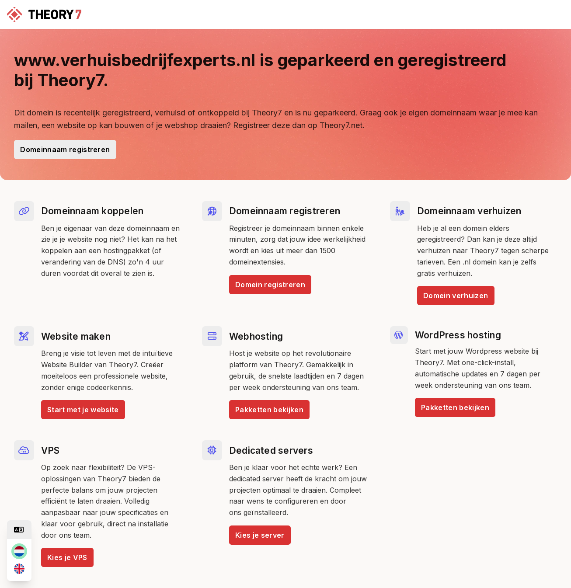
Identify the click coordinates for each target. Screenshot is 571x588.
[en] (19, 569)
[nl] (19, 551)
